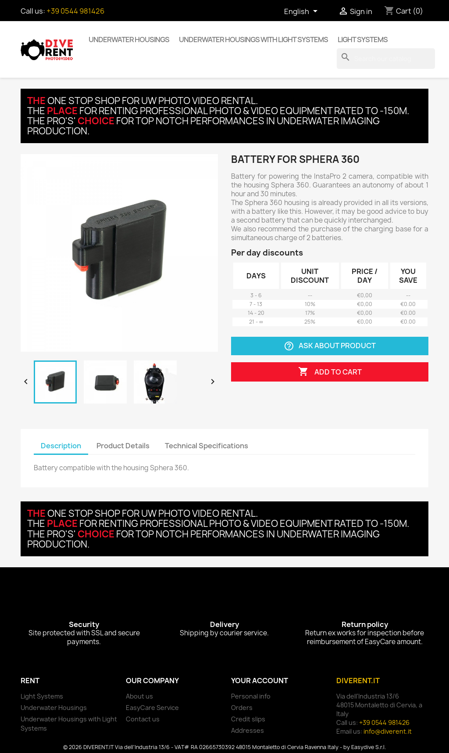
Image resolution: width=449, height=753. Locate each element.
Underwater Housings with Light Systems (253, 39)
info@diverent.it (387, 731)
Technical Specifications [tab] (206, 445)
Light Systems (363, 39)
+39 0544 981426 (75, 11)
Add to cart (330, 372)
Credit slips (248, 719)
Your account (259, 680)
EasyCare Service (152, 707)
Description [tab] (61, 445)
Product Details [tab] (123, 445)
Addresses (247, 730)
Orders (242, 707)
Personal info (251, 696)
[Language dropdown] (302, 12)
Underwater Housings (129, 39)
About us (139, 696)
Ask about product (330, 346)
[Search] (386, 58)
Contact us (143, 719)
